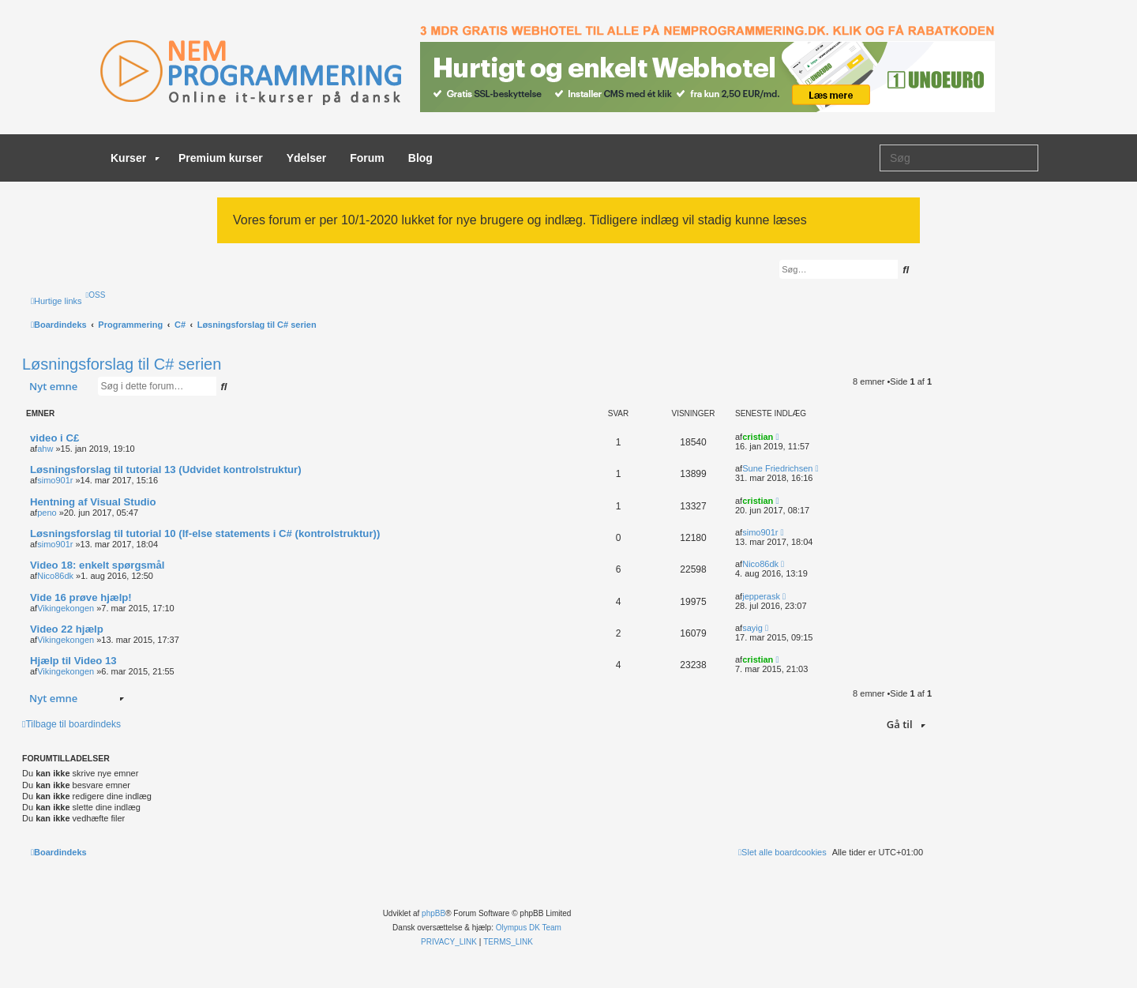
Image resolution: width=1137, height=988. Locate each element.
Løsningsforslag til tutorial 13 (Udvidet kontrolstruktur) (166, 469)
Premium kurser (220, 158)
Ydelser (307, 158)
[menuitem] (96, 295)
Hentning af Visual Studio (93, 502)
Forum (367, 158)
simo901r (55, 480)
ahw (45, 448)
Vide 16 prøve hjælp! (81, 597)
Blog (420, 158)
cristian (757, 436)
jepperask (761, 596)
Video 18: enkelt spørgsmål (97, 565)
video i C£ (54, 438)
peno (46, 512)
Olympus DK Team (528, 927)
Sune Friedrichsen (777, 468)
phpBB (433, 913)
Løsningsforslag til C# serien (121, 364)
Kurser (135, 158)
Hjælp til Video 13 (73, 661)
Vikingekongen (65, 608)
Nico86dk (55, 575)
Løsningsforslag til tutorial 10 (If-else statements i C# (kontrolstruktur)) (205, 533)
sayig (752, 628)
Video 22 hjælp (66, 629)
